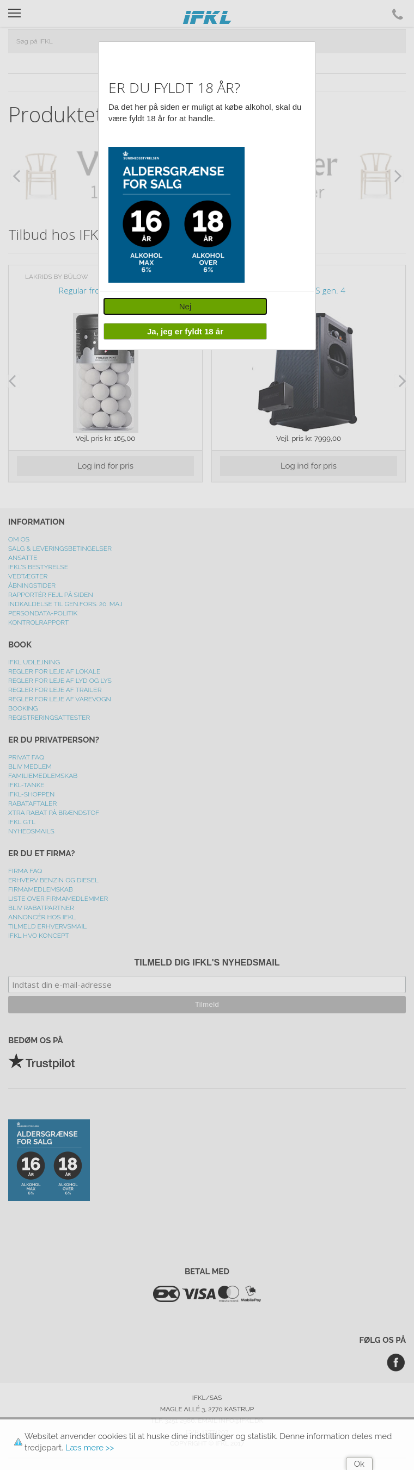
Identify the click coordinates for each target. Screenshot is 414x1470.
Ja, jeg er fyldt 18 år (185, 331)
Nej (185, 306)
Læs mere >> (89, 1448)
